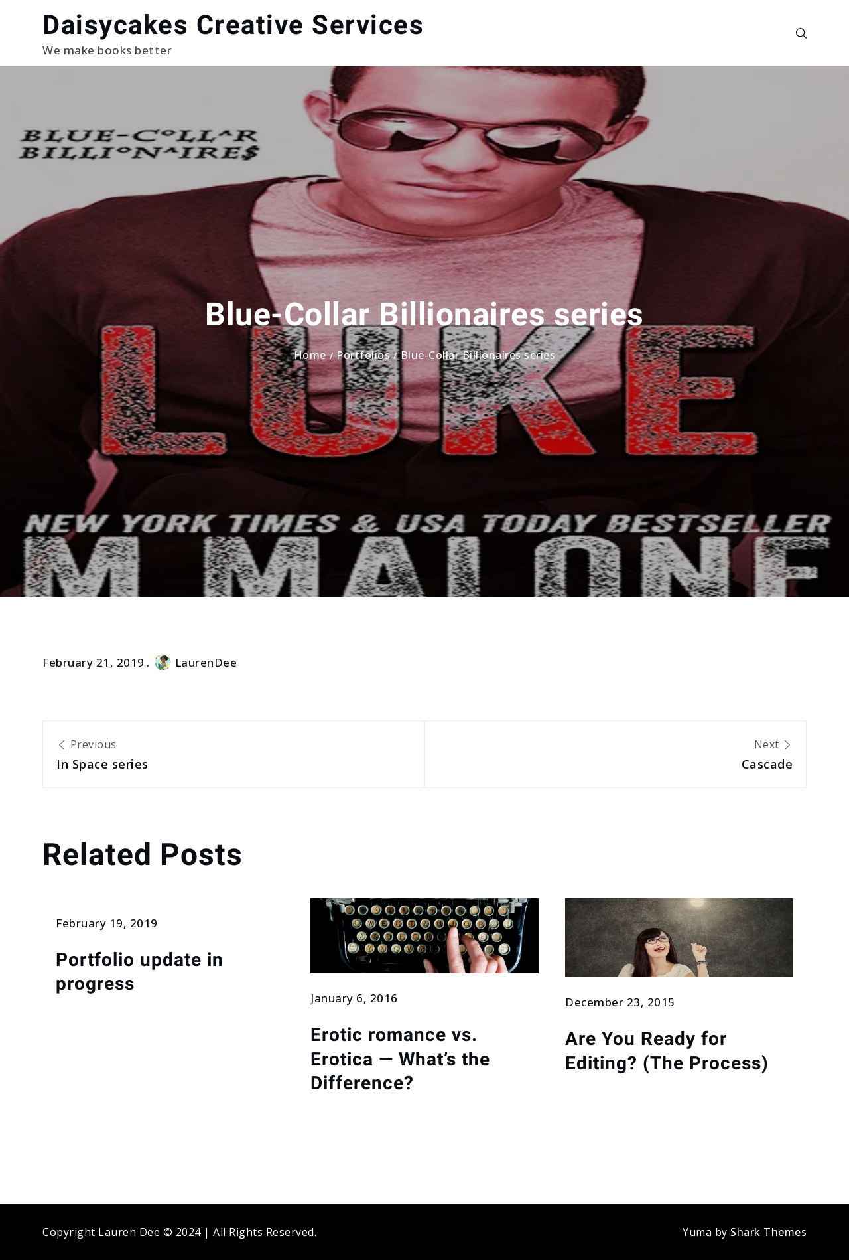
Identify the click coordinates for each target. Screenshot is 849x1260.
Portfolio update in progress (140, 971)
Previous (233, 755)
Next (615, 755)
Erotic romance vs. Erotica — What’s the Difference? (400, 1059)
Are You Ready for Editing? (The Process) (667, 1050)
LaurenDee (196, 662)
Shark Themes (768, 1232)
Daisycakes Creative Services (233, 24)
